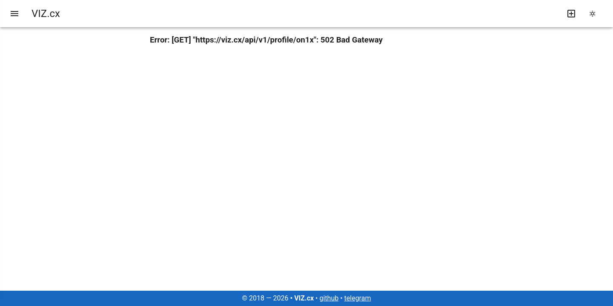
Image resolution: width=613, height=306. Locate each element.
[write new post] (571, 13)
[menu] (14, 13)
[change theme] (595, 13)
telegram (357, 298)
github (328, 298)
